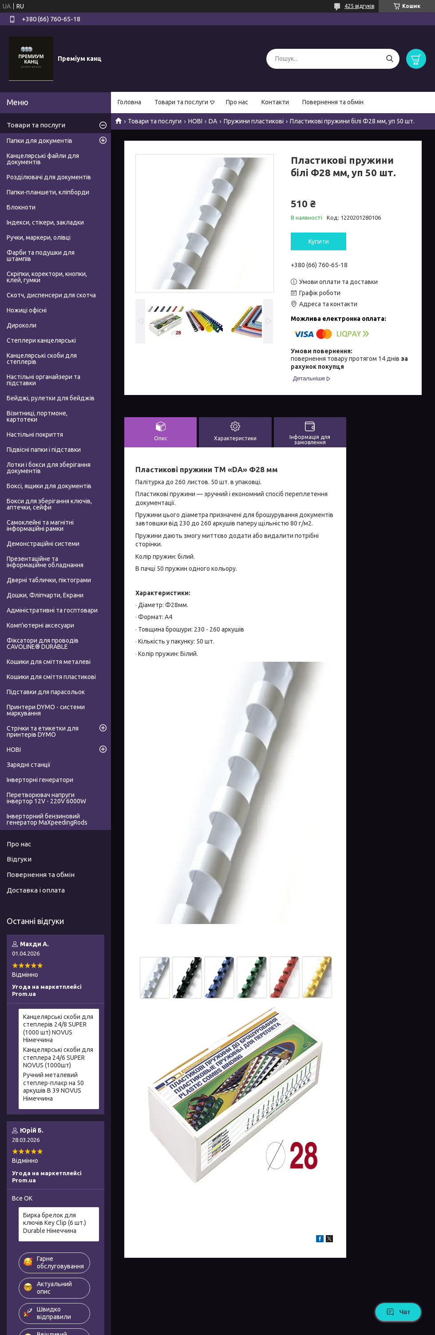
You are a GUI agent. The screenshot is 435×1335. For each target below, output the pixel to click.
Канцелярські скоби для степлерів (42, 358)
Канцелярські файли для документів (43, 159)
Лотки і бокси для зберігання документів (49, 467)
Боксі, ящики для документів (49, 486)
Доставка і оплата (36, 890)
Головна (129, 102)
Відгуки (19, 859)
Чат (398, 1312)
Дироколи (21, 325)
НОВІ (195, 121)
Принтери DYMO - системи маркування (46, 710)
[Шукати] (389, 59)
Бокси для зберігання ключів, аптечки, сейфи (49, 504)
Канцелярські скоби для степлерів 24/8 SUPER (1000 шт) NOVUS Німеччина (58, 1028)
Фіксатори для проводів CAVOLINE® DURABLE (43, 643)
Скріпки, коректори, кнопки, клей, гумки (47, 277)
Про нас (237, 102)
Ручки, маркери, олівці (39, 237)
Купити (318, 241)
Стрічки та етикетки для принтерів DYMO (43, 731)
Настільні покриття (35, 434)
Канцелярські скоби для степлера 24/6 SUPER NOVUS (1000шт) (58, 1057)
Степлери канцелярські (41, 340)
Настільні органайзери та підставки (43, 380)
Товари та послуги (181, 102)
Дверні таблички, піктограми (49, 580)
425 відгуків (359, 6)
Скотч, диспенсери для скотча (51, 295)
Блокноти (21, 207)
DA (213, 121)
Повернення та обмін (333, 102)
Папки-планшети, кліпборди (48, 192)
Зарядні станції (29, 764)
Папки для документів (39, 140)
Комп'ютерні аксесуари (40, 625)
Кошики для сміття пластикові (51, 676)
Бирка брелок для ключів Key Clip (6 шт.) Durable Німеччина (54, 1223)
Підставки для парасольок (46, 691)
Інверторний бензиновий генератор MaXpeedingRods (47, 819)
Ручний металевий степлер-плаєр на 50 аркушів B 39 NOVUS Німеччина (53, 1086)
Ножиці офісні (27, 310)
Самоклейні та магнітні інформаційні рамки (40, 525)
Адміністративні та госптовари (52, 610)
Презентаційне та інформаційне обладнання (45, 562)
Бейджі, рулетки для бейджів (51, 398)
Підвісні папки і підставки (44, 449)
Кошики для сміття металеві (49, 661)
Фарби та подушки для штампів (41, 255)
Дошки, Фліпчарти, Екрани (45, 595)
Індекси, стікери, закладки (45, 222)
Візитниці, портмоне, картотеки (37, 416)
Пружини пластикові (254, 121)
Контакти (275, 102)
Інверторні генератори (40, 779)
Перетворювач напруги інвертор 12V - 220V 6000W (46, 798)
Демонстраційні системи (43, 543)
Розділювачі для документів (49, 177)
